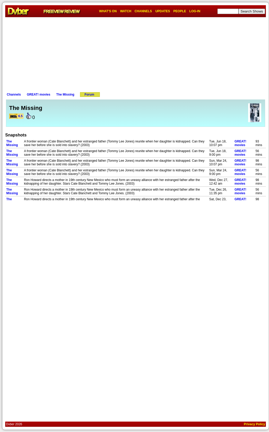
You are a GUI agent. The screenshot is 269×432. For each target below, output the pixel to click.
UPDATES (162, 11)
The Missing (65, 94)
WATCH (125, 11)
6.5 (20, 116)
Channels (14, 94)
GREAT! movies (38, 94)
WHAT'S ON (108, 11)
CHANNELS (143, 11)
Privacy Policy (254, 424)
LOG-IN (194, 11)
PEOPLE (179, 11)
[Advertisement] (135, 53)
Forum (89, 94)
